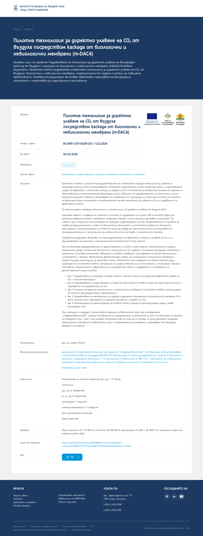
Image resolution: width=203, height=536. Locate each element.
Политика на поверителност (44, 526)
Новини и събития (128, 21)
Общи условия (19, 526)
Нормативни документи (72, 495)
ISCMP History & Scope (81, 530)
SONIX (167, 9)
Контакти (176, 21)
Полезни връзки (21, 505)
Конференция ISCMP (155, 21)
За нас (34, 21)
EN (188, 8)
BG (184, 8)
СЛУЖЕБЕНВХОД (150, 8)
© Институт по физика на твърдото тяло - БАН (167, 528)
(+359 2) (108, 510)
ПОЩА (132, 9)
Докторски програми (24, 502)
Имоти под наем (67, 502)
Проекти (29, 29)
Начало (16, 29)
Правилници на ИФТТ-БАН (72, 498)
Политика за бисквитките (74, 526)
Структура (50, 21)
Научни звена (20, 495)
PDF (70, 457)
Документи (106, 21)
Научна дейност (70, 21)
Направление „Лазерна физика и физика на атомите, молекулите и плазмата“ (103, 174)
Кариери (89, 21)
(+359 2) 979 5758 (113, 504)
